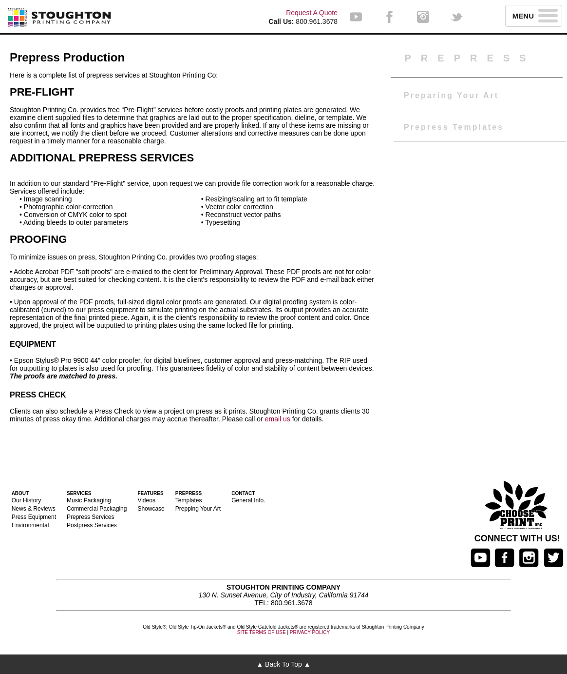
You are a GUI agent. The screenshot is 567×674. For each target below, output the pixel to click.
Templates (188, 500)
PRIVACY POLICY (310, 632)
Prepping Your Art (198, 508)
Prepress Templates (454, 127)
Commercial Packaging (97, 508)
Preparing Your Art (451, 95)
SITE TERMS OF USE (261, 632)
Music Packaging (89, 500)
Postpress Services (92, 525)
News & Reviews (34, 508)
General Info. (248, 500)
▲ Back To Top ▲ (283, 664)
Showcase (150, 508)
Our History (26, 500)
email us (277, 419)
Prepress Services (90, 517)
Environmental (30, 525)
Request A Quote (312, 13)
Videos (146, 500)
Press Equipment (34, 517)
